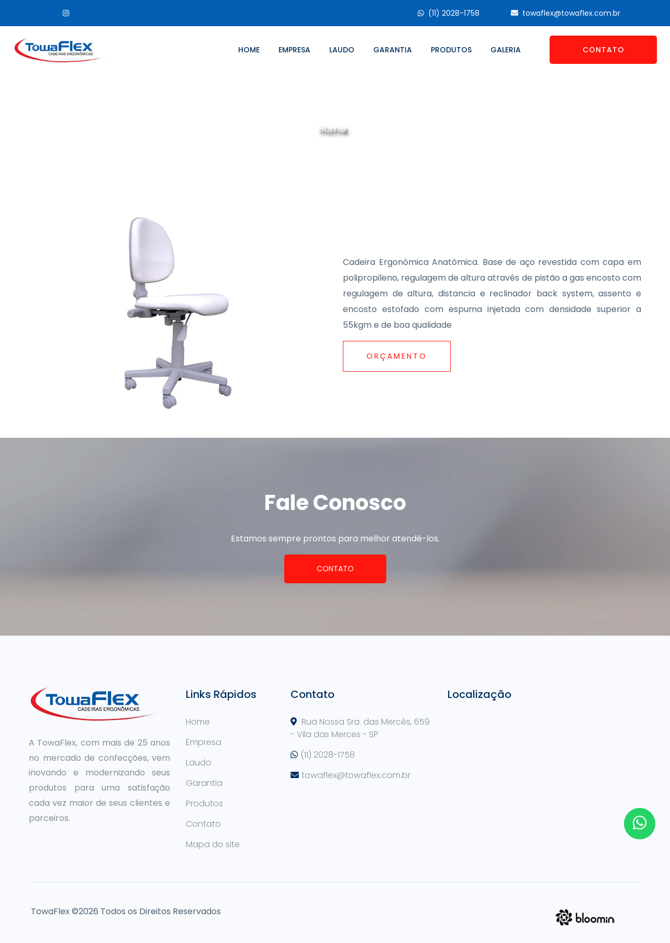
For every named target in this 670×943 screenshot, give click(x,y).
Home (249, 50)
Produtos (451, 50)
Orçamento (396, 356)
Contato (603, 50)
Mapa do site (213, 844)
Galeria (505, 50)
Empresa (294, 50)
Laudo (341, 50)
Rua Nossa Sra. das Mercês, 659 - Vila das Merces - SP (360, 728)
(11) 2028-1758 (453, 13)
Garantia (392, 50)
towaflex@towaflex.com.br (571, 13)
